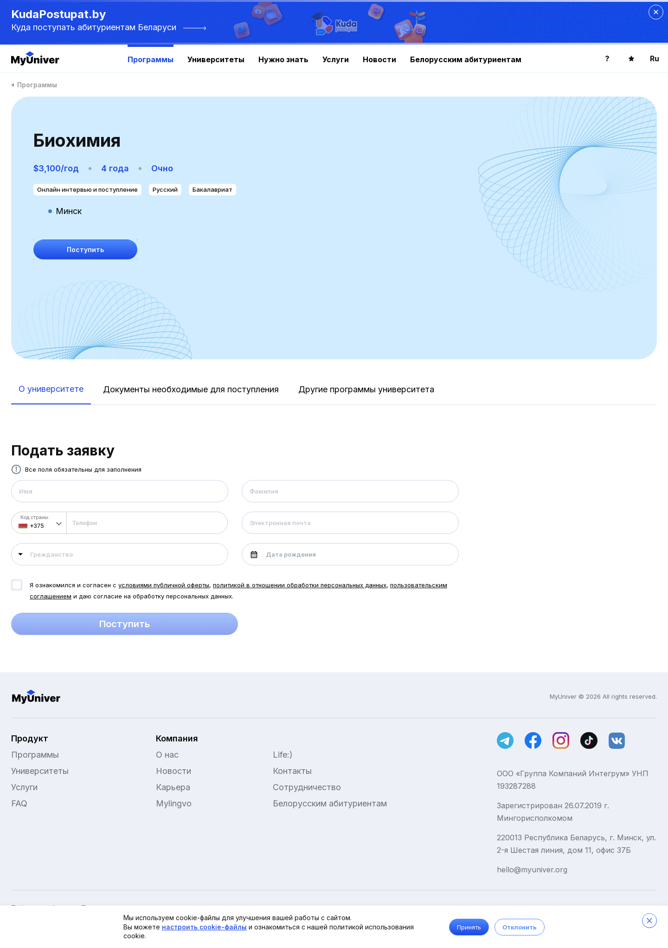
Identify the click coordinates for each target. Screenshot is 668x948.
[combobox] (119, 554)
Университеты (215, 59)
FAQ (19, 803)
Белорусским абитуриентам (465, 59)
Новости (379, 59)
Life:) (283, 755)
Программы (150, 59)
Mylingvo (174, 803)
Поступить (124, 624)
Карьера (173, 787)
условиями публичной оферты (163, 585)
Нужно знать (283, 59)
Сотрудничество (307, 787)
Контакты (292, 771)
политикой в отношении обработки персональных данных (299, 585)
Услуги (335, 59)
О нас (167, 755)
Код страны (34, 517)
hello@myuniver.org (532, 869)
